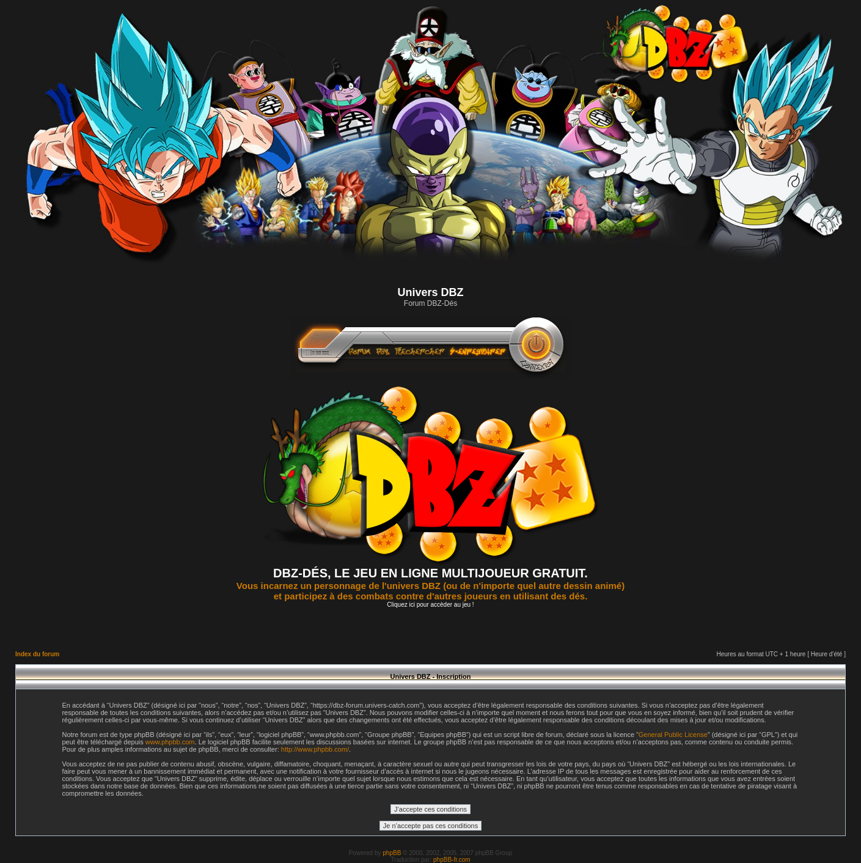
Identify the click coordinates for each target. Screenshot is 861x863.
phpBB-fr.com (452, 859)
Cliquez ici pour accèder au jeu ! (430, 604)
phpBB (392, 853)
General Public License (673, 734)
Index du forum (37, 654)
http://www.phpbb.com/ (315, 749)
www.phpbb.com (170, 742)
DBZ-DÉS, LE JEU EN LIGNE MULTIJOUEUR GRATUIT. (430, 573)
